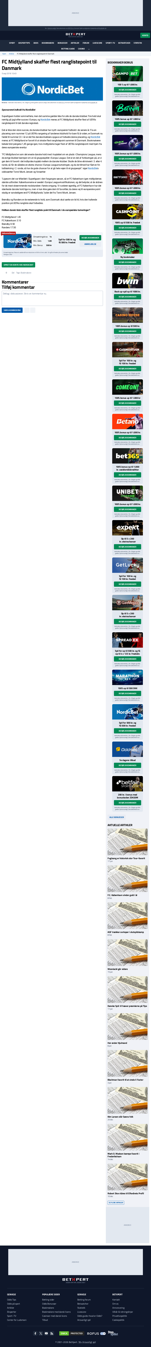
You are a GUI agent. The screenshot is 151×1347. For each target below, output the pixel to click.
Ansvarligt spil (84, 1320)
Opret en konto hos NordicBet (18, 264)
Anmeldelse (90, 244)
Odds (35, 42)
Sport (12, 42)
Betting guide (68, 48)
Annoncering (118, 1307)
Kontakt (116, 1299)
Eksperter (11, 1312)
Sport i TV (110, 42)
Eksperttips (24, 42)
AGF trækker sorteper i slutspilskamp (126, 932)
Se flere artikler (116, 1202)
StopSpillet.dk (102, 28)
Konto (145, 35)
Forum (86, 42)
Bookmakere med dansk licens (56, 1312)
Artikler (75, 42)
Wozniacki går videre (118, 969)
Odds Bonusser (49, 1303)
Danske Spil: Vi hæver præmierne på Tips (127, 1006)
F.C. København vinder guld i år (122, 895)
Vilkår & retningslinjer (122, 1312)
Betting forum (84, 1299)
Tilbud (45, 1320)
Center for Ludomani (16, 1320)
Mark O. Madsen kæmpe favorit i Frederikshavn (123, 1155)
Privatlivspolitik (119, 1316)
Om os (115, 1303)
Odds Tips (11, 1299)
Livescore (97, 42)
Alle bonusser (116, 817)
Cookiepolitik (118, 1320)
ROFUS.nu (71, 28)
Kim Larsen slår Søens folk (120, 1116)
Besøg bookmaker (90, 237)
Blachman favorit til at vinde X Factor (126, 1079)
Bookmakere (48, 42)
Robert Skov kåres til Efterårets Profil (126, 1193)
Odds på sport (13, 1303)
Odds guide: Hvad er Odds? (89, 1316)
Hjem (4, 54)
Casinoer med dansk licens (54, 1316)
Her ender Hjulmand (117, 1043)
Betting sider (48, 1299)
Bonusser (62, 42)
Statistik (138, 42)
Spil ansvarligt (52, 28)
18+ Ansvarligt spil (87, 1342)
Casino (81, 48)
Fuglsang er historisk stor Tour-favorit (126, 858)
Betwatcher (124, 42)
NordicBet (45, 119)
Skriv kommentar (12, 310)
